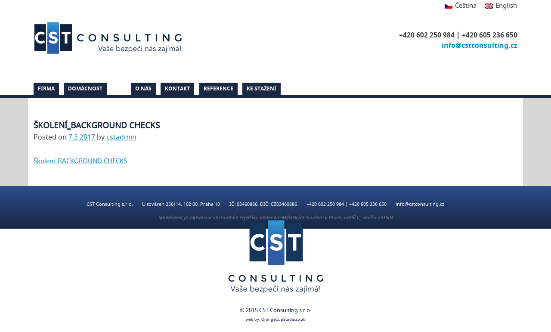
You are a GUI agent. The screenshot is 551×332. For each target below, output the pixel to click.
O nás (143, 89)
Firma (46, 89)
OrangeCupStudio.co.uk (283, 320)
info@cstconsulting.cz (479, 45)
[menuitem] (460, 6)
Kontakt (177, 89)
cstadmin (121, 137)
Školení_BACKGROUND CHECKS (80, 161)
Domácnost (85, 89)
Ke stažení (261, 89)
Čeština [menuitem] (466, 5)
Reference (218, 89)
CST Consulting (109, 38)
